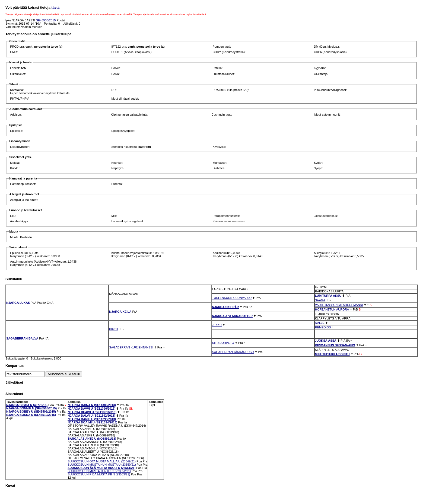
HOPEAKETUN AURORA (332, 309)
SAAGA (320, 300)
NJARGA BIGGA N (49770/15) (26, 405)
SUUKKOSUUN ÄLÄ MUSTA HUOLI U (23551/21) (101, 467)
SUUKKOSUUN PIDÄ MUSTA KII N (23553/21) (99, 474)
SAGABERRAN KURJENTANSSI (131, 347)
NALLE (320, 322)
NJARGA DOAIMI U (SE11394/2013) (92, 422)
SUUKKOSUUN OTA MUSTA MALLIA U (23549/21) (102, 461)
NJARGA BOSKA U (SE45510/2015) (31, 414)
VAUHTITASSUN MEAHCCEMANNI (339, 304)
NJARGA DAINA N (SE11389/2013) (92, 405)
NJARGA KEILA (120, 311)
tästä (55, 7)
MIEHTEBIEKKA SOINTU (332, 354)
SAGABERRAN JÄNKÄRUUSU (233, 352)
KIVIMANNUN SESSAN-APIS (335, 345)
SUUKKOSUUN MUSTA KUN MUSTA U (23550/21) (102, 464)
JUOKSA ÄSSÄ (325, 340)
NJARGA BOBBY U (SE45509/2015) (31, 411)
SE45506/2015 (46, 20)
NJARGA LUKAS (18, 302)
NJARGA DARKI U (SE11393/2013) (92, 419)
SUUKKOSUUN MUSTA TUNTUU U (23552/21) (99, 471)
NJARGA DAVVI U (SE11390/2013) (91, 408)
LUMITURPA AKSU (328, 295)
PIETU (113, 329)
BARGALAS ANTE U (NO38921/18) (92, 438)
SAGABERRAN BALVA (22, 338)
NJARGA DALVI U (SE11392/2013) (91, 415)
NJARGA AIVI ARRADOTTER (232, 316)
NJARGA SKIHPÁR (225, 307)
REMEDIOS (323, 327)
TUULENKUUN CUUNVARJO (232, 297)
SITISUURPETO (223, 342)
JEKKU (217, 325)
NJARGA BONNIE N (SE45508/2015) (31, 408)
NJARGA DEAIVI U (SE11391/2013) (92, 412)
